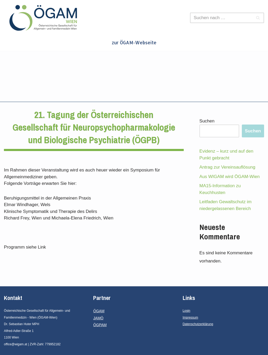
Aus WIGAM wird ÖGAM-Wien (229, 176)
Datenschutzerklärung (198, 324)
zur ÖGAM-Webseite (134, 42)
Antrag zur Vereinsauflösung (227, 167)
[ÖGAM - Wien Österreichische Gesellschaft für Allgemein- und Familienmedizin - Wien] (44, 18)
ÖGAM (98, 311)
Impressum (190, 317)
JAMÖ (98, 318)
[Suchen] (221, 18)
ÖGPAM (100, 325)
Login (186, 311)
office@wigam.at (15, 344)
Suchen (207, 121)
